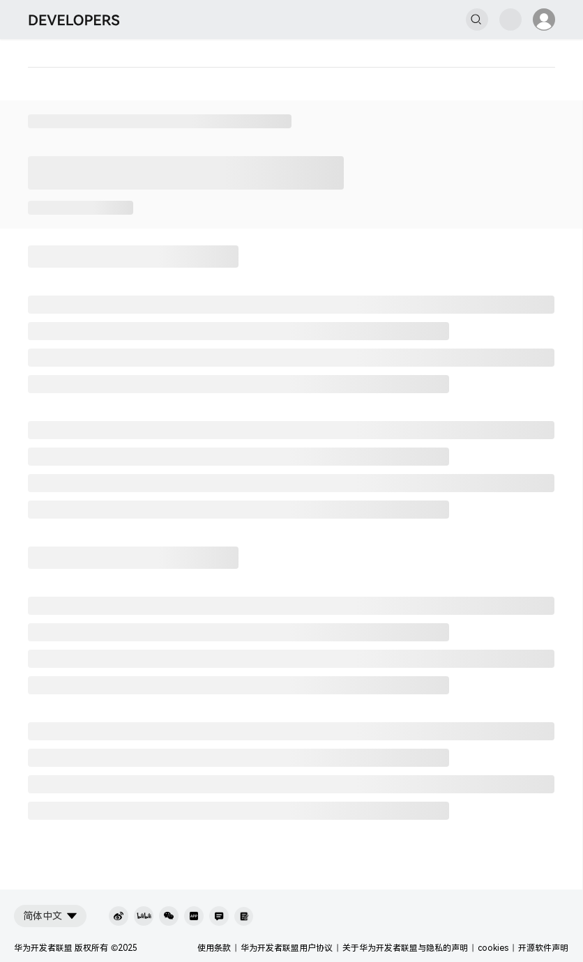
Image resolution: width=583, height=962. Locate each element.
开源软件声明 (543, 948)
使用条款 (214, 948)
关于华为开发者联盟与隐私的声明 (405, 948)
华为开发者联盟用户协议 (287, 948)
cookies (493, 948)
